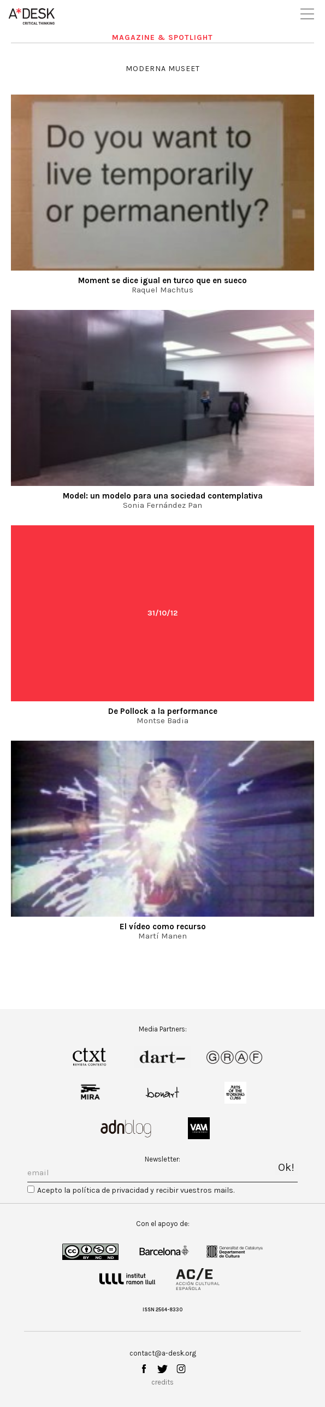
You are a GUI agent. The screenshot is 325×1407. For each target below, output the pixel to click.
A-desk (31, 16)
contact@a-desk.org (162, 1353)
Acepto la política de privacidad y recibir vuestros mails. (135, 1190)
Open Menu (307, 14)
